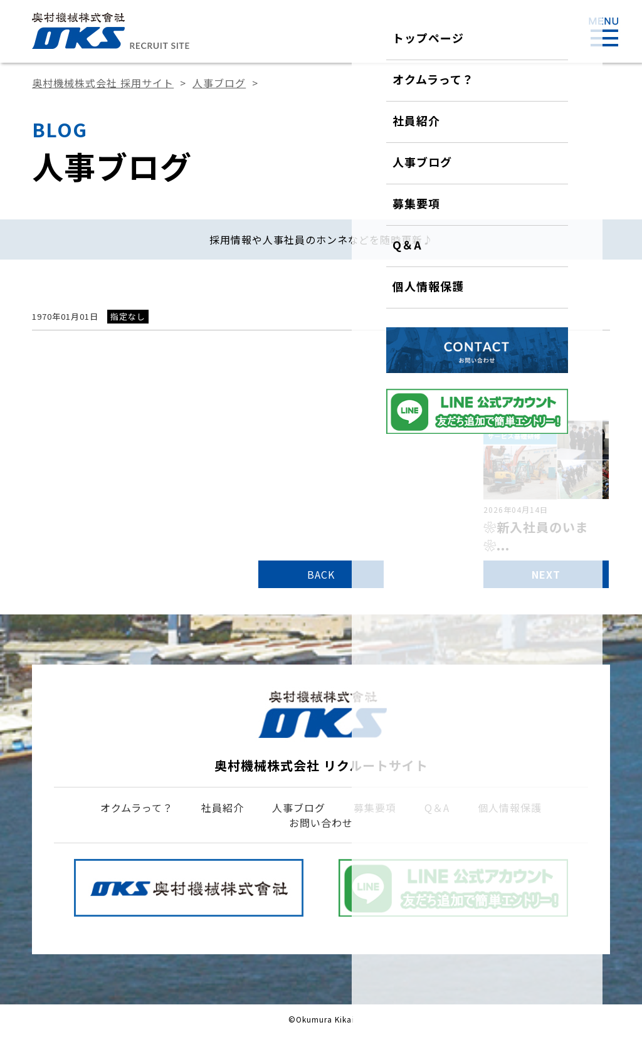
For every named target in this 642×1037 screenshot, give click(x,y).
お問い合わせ (321, 822)
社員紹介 (222, 807)
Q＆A (437, 807)
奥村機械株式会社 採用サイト (103, 82)
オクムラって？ (136, 807)
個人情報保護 (510, 807)
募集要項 (375, 807)
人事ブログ (219, 82)
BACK (321, 574)
